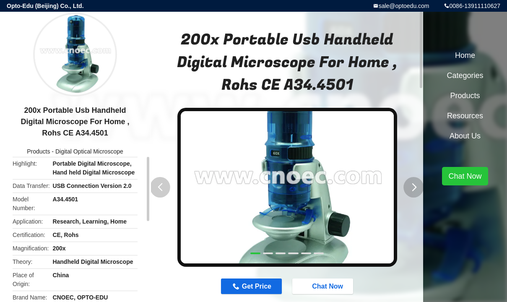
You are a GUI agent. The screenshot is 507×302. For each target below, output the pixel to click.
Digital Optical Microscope (89, 151)
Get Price (256, 286)
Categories (465, 75)
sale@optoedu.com (404, 6)
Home (465, 55)
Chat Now (323, 286)
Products (38, 151)
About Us (465, 136)
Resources (465, 116)
